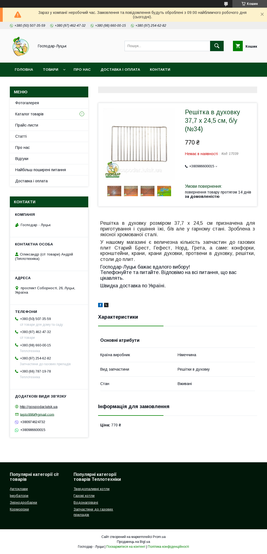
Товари (50, 69)
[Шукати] (217, 46)
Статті (21, 136)
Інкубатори (19, 496)
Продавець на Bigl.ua (133, 542)
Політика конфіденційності (168, 547)
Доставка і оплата (120, 69)
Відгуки (21, 158)
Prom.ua (159, 537)
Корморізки (19, 509)
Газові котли (84, 496)
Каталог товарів (29, 114)
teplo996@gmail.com (37, 414)
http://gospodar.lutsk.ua (38, 407)
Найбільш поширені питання (40, 170)
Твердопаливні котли (92, 489)
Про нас (82, 69)
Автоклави (19, 489)
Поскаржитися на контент (125, 547)
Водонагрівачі (86, 502)
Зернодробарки (23, 502)
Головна (24, 69)
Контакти (160, 69)
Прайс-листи (26, 125)
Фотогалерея (27, 103)
